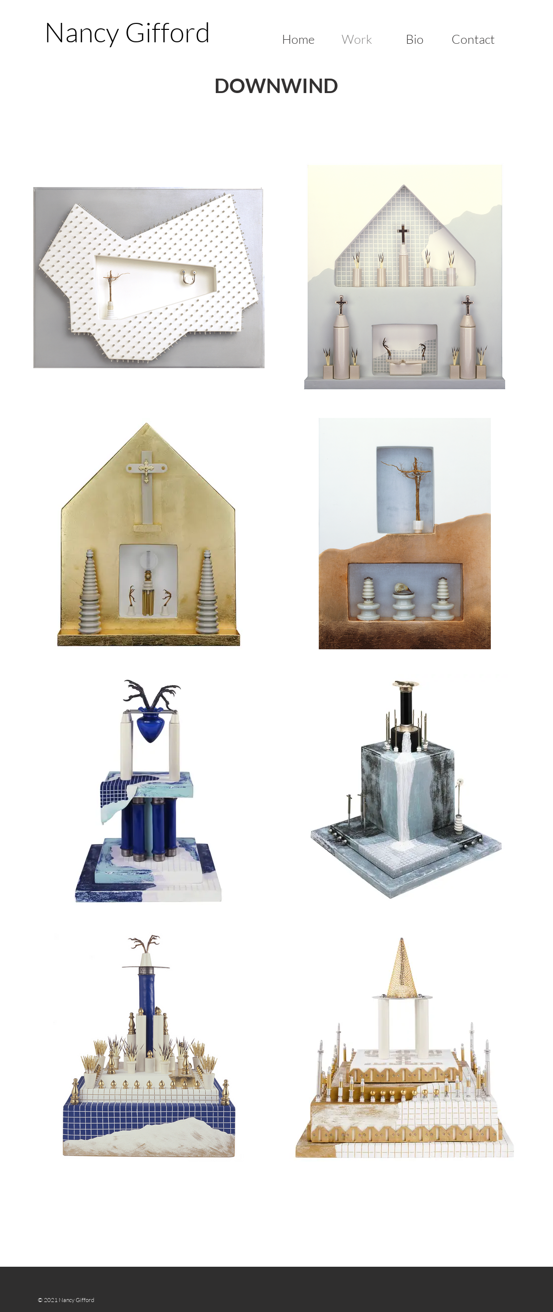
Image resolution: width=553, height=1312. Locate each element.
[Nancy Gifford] (127, 31)
